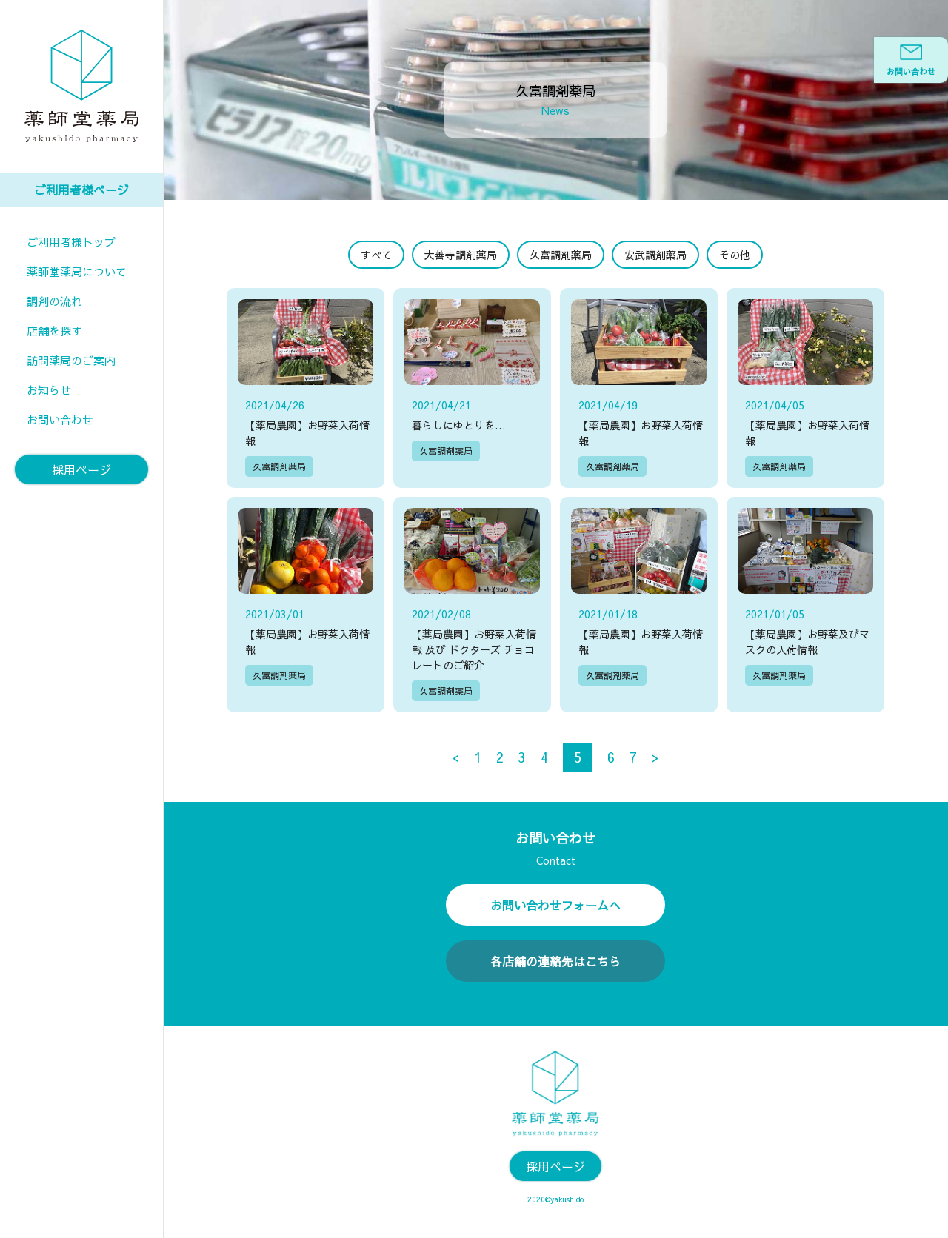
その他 (734, 254)
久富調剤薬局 (561, 254)
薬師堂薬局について (77, 271)
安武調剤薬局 (655, 254)
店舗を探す (54, 330)
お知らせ (49, 390)
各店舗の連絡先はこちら (555, 958)
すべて (376, 254)
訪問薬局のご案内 (71, 360)
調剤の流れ (54, 301)
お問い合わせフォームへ (555, 902)
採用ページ (81, 469)
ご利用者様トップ (71, 242)
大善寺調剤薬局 (460, 254)
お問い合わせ (60, 419)
